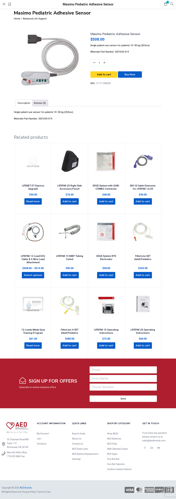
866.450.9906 (14, 452)
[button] (165, 4)
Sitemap (76, 458)
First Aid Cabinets (116, 464)
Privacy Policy (29, 491)
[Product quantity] (99, 62)
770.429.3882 (14, 456)
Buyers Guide (78, 433)
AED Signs (112, 453)
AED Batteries (114, 438)
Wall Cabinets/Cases (117, 448)
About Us (76, 438)
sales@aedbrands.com (153, 440)
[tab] (24, 103)
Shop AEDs (112, 433)
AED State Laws (80, 448)
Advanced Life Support (35, 18)
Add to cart (104, 74)
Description (24, 103)
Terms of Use (44, 491)
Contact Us (77, 443)
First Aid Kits (113, 458)
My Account (43, 433)
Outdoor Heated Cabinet (119, 469)
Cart (39, 438)
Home (17, 18)
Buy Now (130, 74)
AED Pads (112, 443)
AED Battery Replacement (85, 453)
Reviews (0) (40, 103)
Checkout (41, 443)
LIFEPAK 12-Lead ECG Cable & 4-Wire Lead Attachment (33, 258)
